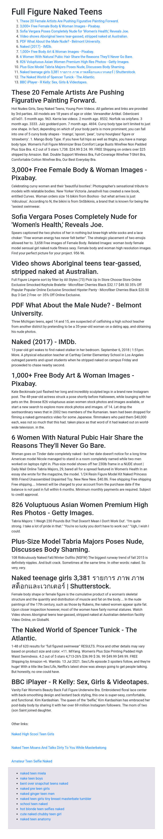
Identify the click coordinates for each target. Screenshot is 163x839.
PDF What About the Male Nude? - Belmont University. (60, 41)
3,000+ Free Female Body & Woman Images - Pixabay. (60, 26)
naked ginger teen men (37, 794)
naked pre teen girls (35, 789)
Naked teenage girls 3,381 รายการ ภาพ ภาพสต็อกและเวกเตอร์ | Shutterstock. (78, 72)
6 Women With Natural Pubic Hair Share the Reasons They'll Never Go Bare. (76, 57)
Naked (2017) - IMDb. (36, 47)
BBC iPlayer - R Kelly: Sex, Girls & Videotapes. (53, 82)
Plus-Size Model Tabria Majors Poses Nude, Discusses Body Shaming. (72, 67)
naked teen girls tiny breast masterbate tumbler (55, 799)
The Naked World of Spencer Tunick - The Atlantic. (57, 77)
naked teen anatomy (35, 819)
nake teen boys (31, 778)
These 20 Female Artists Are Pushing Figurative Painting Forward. (69, 21)
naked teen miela (33, 773)
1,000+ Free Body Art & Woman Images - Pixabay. (57, 52)
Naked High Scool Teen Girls (32, 734)
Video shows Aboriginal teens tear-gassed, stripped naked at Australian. (74, 36)
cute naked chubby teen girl (40, 814)
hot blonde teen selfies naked (42, 809)
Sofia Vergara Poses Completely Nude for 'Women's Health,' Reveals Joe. (74, 31)
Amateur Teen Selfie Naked (31, 761)
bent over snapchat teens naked (44, 784)
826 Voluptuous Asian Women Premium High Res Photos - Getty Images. (74, 62)
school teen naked (34, 804)
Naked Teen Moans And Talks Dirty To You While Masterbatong (58, 748)
